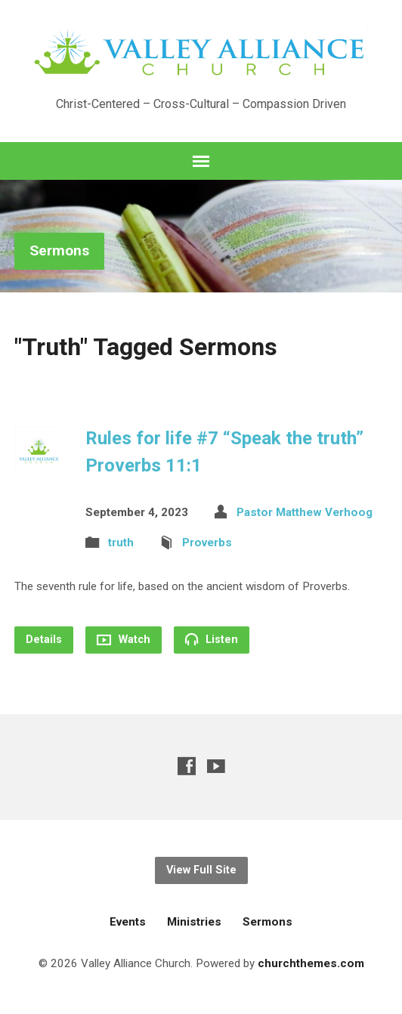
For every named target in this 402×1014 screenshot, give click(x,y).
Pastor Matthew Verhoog (305, 512)
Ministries (194, 922)
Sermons (59, 250)
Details (44, 639)
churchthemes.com (311, 963)
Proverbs (207, 542)
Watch (123, 639)
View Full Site (201, 870)
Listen (211, 639)
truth (121, 542)
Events (128, 922)
